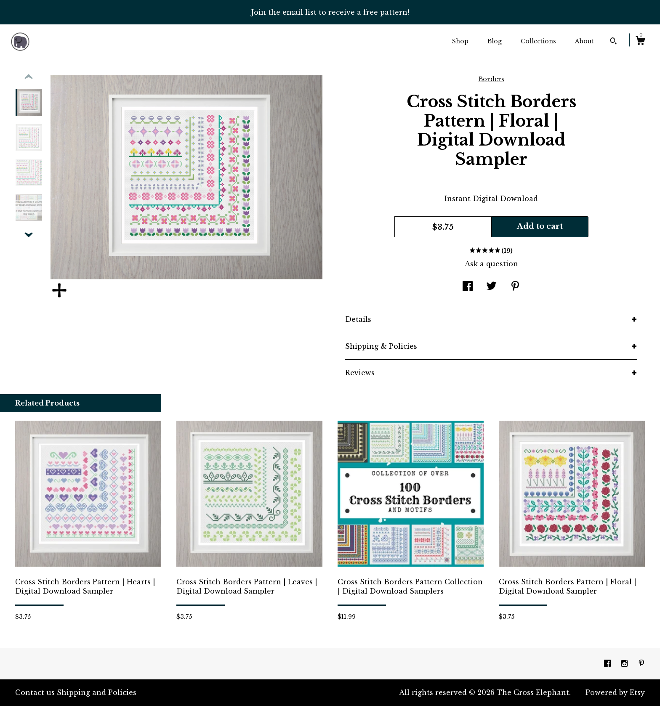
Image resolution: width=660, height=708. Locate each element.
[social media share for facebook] (468, 289)
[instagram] (625, 665)
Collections (538, 41)
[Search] (613, 42)
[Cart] (640, 41)
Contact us (35, 694)
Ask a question (491, 266)
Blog (494, 41)
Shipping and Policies (96, 694)
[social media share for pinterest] (515, 289)
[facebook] (608, 665)
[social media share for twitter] (491, 289)
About (584, 41)
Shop (460, 41)
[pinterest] (641, 665)
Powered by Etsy (615, 694)
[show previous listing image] (28, 79)
